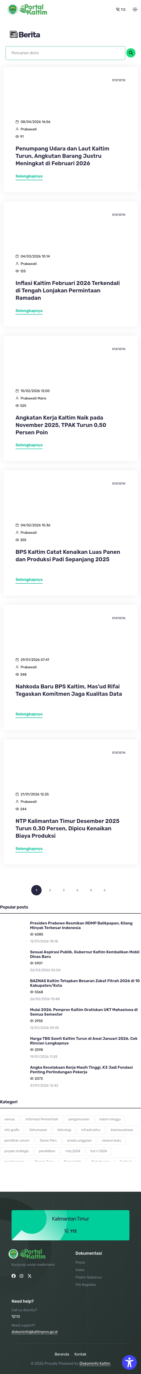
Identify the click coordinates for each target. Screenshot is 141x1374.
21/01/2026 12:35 (35, 794)
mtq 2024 (72, 1151)
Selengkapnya (29, 176)
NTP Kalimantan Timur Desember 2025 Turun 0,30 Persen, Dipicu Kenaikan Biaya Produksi (67, 828)
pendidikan (47, 1151)
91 (22, 137)
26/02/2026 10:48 (45, 999)
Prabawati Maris (33, 398)
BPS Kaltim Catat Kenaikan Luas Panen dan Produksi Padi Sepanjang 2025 (67, 556)
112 (121, 9)
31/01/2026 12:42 (44, 1085)
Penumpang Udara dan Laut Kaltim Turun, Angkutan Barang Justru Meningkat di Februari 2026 (62, 156)
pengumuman (78, 1119)
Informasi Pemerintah (42, 1119)
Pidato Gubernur (89, 1277)
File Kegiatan (86, 1285)
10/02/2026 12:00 (35, 391)
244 (23, 809)
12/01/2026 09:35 (44, 1028)
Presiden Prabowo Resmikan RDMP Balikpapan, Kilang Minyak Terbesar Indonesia (81, 925)
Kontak (80, 1354)
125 (23, 271)
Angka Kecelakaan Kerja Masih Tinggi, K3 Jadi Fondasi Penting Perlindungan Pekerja (81, 1069)
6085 (39, 934)
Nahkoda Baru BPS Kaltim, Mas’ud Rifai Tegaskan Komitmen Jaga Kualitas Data (68, 690)
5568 (39, 992)
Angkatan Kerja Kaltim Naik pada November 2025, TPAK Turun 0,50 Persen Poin (60, 425)
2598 (39, 1050)
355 (23, 540)
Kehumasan (38, 1130)
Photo (80, 1262)
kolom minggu (110, 1119)
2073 (39, 1079)
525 (23, 406)
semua (9, 1119)
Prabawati (29, 129)
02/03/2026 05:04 (45, 970)
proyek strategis (16, 1151)
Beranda (62, 1354)
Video (80, 1270)
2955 (39, 1021)
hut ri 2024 (98, 1151)
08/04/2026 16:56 (35, 122)
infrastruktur (91, 1130)
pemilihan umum (17, 1141)
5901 (39, 963)
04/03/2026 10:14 (35, 256)
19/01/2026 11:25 (44, 1057)
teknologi (64, 1130)
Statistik (119, 80)
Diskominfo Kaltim (95, 1363)
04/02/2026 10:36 (35, 525)
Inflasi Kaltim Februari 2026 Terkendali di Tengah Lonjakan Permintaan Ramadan (67, 290)
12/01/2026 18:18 (44, 941)
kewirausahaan (122, 1130)
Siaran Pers (48, 1141)
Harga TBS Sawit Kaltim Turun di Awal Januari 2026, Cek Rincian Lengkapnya (84, 1040)
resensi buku (111, 1141)
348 (23, 674)
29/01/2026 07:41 (35, 660)
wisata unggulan (79, 1141)
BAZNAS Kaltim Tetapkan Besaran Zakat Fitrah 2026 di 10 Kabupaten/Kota (85, 983)
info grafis (11, 1130)
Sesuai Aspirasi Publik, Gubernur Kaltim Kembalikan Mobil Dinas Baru (84, 954)
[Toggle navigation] (135, 9)
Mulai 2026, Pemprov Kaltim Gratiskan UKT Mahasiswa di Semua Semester (84, 1012)
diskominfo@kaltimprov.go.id (35, 1332)
